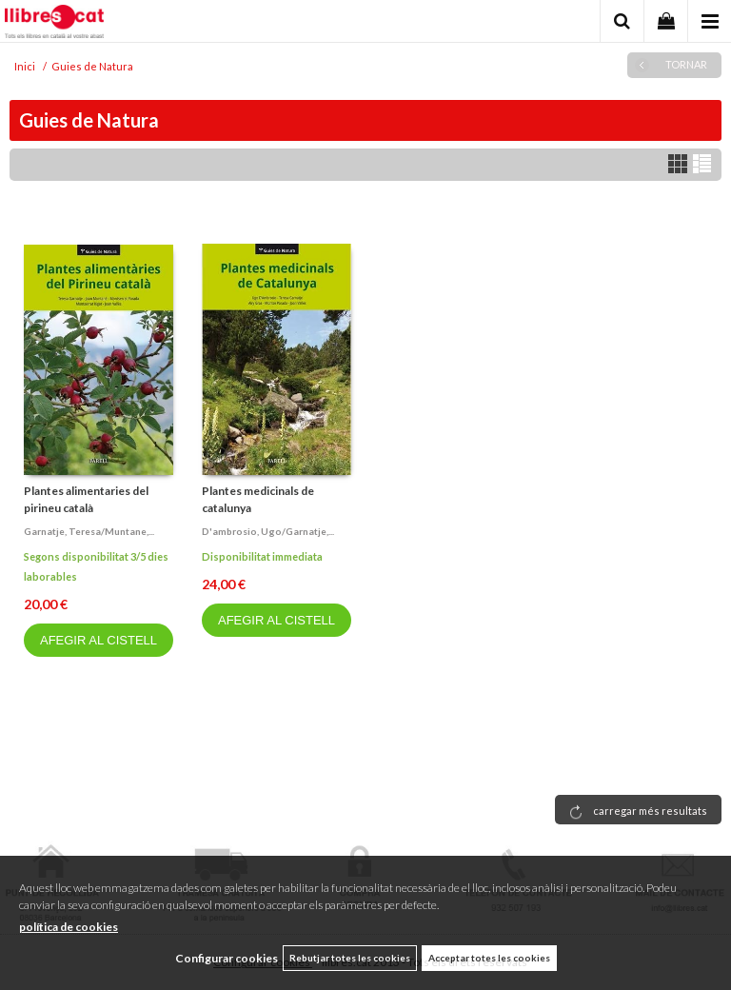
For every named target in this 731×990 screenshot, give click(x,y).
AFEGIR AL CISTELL (98, 640)
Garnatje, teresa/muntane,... (89, 531)
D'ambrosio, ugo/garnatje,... (268, 531)
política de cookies (68, 927)
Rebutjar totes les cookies (349, 957)
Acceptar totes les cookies (489, 957)
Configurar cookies (226, 958)
